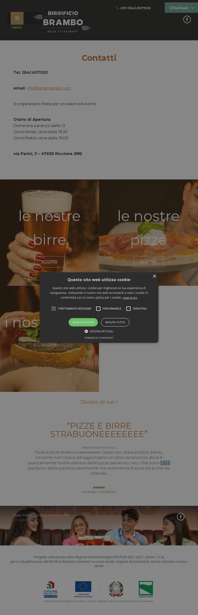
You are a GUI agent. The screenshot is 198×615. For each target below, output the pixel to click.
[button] (99, 307)
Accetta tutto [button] (83, 322)
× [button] (154, 276)
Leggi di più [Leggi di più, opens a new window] (130, 298)
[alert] (99, 307)
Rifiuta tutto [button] (115, 322)
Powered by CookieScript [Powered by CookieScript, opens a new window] (99, 337)
